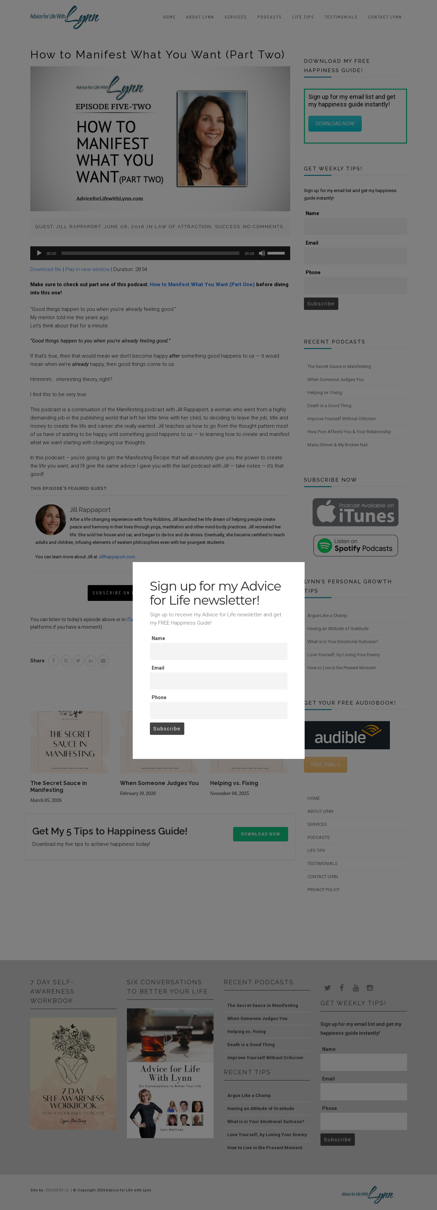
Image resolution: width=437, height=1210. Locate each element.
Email (158, 668)
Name (158, 638)
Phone (159, 697)
